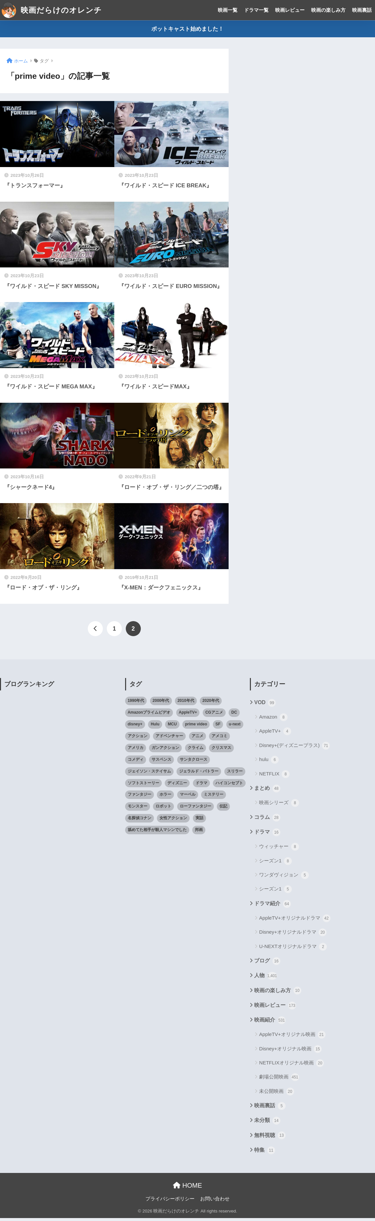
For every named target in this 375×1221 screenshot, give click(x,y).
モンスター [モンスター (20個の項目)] (137, 809)
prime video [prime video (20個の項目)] (196, 727)
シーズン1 (275, 864)
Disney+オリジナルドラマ (293, 935)
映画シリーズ (279, 806)
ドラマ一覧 (256, 10)
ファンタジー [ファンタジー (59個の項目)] (139, 797)
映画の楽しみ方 (328, 10)
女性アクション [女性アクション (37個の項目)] (173, 821)
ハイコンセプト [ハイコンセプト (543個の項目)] (229, 785)
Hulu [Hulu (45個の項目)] (155, 727)
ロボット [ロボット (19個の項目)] (163, 809)
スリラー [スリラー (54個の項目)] (235, 774)
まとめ (267, 791)
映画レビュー (290, 10)
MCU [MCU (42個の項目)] (172, 727)
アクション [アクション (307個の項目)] (137, 739)
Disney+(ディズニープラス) (294, 749)
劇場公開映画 (279, 1080)
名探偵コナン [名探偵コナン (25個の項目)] (139, 821)
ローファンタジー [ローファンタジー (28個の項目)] (195, 809)
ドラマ (267, 835)
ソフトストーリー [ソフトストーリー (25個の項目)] (143, 785)
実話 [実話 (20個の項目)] (199, 821)
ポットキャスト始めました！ (187, 29)
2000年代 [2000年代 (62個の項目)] (161, 703)
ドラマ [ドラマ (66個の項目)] (201, 785)
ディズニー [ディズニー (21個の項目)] (177, 785)
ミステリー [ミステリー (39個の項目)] (213, 797)
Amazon (273, 720)
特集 (264, 1153)
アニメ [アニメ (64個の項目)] (197, 739)
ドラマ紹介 (272, 907)
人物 (265, 979)
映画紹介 (269, 1023)
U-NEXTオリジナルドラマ (293, 950)
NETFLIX (274, 777)
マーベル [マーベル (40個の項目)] (188, 797)
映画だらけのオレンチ (52, 10)
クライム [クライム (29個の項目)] (195, 750)
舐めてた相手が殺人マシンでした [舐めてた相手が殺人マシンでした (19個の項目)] (157, 832)
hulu (269, 763)
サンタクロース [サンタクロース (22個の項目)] (193, 762)
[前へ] (95, 630)
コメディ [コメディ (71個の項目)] (135, 762)
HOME (187, 1188)
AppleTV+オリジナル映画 (292, 1038)
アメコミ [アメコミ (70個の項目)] (219, 739)
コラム (267, 820)
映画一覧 (227, 10)
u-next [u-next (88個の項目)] (235, 727)
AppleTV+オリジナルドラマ (294, 921)
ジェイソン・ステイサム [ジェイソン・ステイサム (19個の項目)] (149, 774)
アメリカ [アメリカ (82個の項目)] (135, 750)
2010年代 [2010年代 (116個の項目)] (186, 703)
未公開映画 (276, 1094)
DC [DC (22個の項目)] (234, 715)
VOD (265, 706)
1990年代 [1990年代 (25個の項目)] (136, 703)
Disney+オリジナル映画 (290, 1052)
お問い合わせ (215, 1201)
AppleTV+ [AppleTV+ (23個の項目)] (188, 715)
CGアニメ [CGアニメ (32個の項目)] (214, 715)
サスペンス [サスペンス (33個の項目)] (161, 762)
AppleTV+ (275, 734)
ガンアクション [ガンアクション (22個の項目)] (165, 750)
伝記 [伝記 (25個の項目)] (223, 809)
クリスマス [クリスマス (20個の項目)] (221, 750)
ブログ (267, 964)
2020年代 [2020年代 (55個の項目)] (210, 703)
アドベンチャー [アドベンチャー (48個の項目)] (169, 739)
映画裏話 (362, 10)
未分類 (267, 1124)
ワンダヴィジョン (284, 878)
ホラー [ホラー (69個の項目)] (165, 797)
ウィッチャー (279, 850)
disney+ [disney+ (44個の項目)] (135, 727)
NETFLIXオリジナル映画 (291, 1066)
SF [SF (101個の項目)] (218, 727)
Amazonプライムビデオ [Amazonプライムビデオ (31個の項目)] (149, 715)
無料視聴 (269, 1138)
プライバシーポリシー (170, 1201)
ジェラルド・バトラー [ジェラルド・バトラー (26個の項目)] (198, 774)
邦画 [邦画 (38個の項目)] (199, 832)
